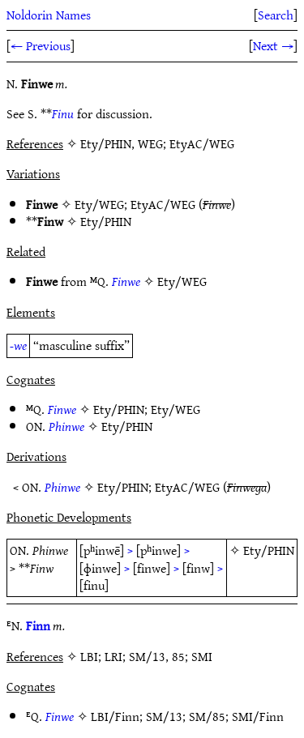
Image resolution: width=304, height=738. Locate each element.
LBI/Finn (115, 716)
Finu (63, 113)
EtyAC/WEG (163, 204)
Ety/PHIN (105, 221)
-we (18, 345)
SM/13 (164, 716)
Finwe (126, 281)
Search (275, 14)
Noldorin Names (48, 14)
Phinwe (66, 426)
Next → (273, 45)
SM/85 (207, 716)
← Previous (41, 45)
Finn (38, 625)
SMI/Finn (258, 716)
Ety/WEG (99, 204)
